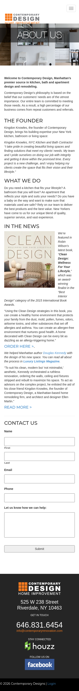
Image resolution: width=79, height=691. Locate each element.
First (7, 448)
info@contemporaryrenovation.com (39, 630)
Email (8, 470)
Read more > (18, 407)
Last (7, 463)
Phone (8, 488)
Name (8, 431)
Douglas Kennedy (54, 353)
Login (51, 684)
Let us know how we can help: (25, 507)
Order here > (19, 346)
